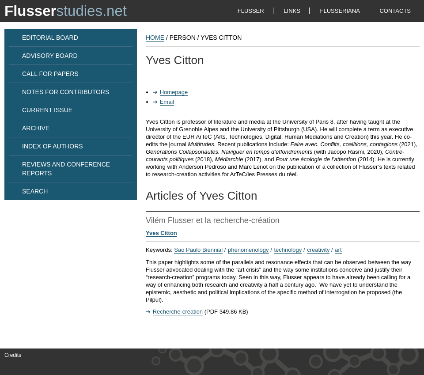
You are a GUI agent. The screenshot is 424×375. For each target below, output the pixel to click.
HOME (155, 37)
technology (288, 249)
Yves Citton (161, 233)
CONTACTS (395, 11)
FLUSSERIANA (340, 11)
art (338, 249)
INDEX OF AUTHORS (52, 146)
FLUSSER (251, 11)
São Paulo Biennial (198, 249)
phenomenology (248, 249)
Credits (12, 355)
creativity (318, 249)
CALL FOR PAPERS (50, 73)
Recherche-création (178, 311)
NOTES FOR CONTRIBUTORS (65, 91)
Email (167, 101)
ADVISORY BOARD (50, 55)
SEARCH (35, 191)
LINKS (292, 11)
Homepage (174, 92)
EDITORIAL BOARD (50, 37)
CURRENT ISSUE (47, 110)
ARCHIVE (35, 128)
